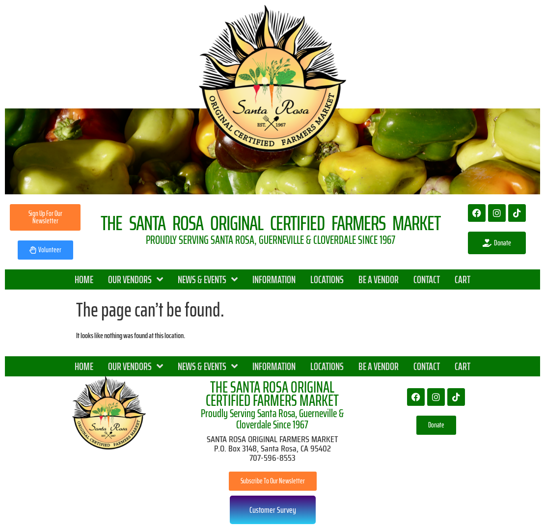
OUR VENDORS (135, 279)
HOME (84, 279)
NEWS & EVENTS (208, 279)
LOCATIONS (327, 279)
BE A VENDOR (378, 279)
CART (462, 279)
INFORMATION (274, 279)
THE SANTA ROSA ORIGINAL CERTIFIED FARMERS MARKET (272, 394)
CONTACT (426, 279)
